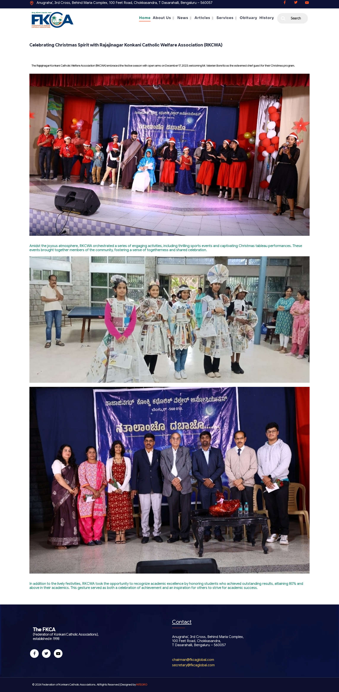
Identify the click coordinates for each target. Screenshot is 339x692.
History (266, 18)
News (182, 18)
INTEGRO (141, 684)
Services (224, 18)
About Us (162, 18)
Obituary (248, 18)
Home (144, 18)
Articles (202, 18)
